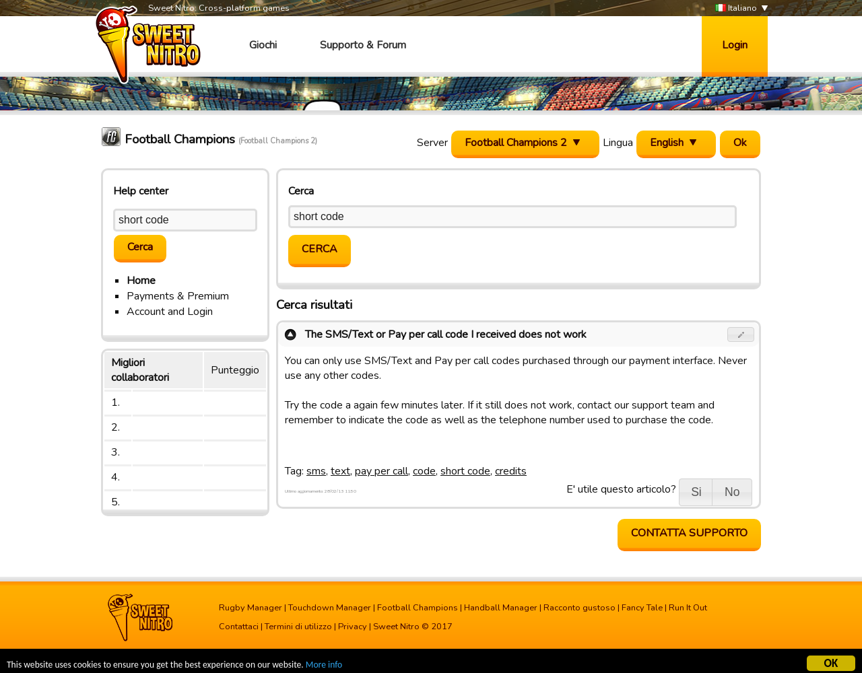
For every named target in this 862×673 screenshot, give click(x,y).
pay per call (381, 471)
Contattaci (239, 627)
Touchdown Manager (329, 608)
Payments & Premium (178, 296)
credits (511, 471)
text (340, 471)
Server (432, 142)
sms (316, 471)
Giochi (263, 45)
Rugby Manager (250, 608)
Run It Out (688, 608)
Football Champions (417, 608)
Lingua (618, 142)
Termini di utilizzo (298, 627)
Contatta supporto (689, 533)
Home (141, 280)
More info (324, 666)
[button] (741, 334)
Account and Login (170, 311)
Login (735, 45)
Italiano (736, 8)
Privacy (352, 627)
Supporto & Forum (363, 45)
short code (465, 471)
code (424, 471)
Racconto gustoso (579, 608)
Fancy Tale (642, 608)
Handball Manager (500, 608)
